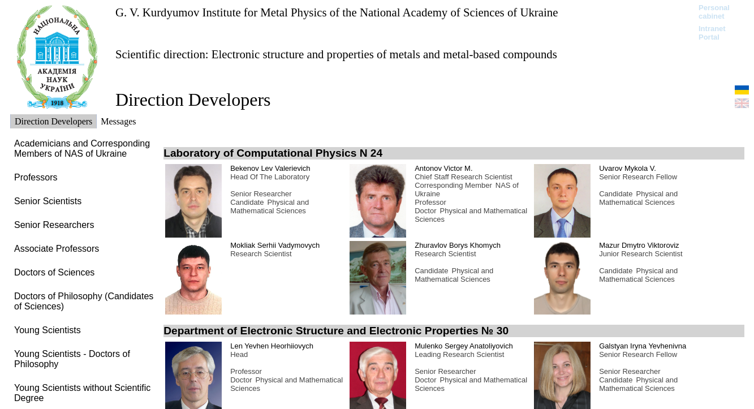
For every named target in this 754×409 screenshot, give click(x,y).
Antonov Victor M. (443, 168)
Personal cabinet (714, 11)
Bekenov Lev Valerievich (270, 168)
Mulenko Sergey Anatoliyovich (463, 346)
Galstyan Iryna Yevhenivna (642, 346)
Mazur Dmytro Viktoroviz (639, 245)
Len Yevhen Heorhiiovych (271, 346)
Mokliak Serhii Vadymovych (275, 245)
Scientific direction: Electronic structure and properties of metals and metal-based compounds (336, 54)
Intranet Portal (712, 32)
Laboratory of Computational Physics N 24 (272, 153)
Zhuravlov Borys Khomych (458, 245)
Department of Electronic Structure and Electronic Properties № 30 (336, 331)
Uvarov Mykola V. (627, 168)
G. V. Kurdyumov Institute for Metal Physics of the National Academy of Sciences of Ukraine (336, 12)
